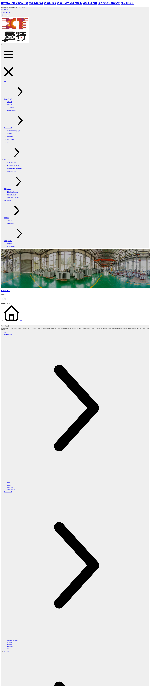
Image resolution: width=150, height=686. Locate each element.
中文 (2, 15)
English (8, 15)
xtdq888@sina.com (5, 12)
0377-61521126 (4, 10)
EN (1, 45)
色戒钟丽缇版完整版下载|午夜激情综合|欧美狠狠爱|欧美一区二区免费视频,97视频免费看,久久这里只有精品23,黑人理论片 (67, 3)
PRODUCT (5, 291)
